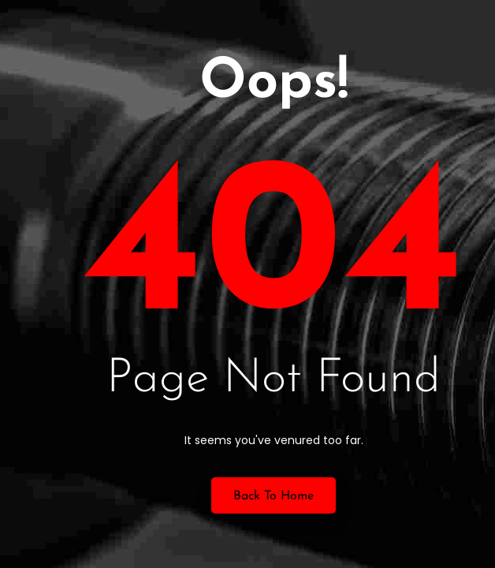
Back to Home (273, 496)
